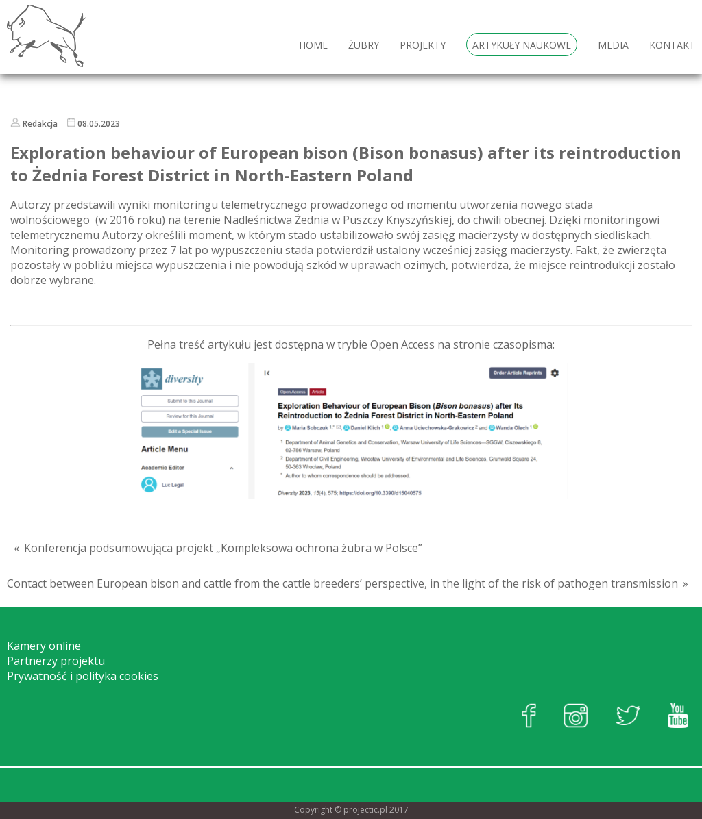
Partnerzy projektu (56, 660)
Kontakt (672, 44)
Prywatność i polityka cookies (82, 675)
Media (613, 44)
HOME (313, 44)
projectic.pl (365, 810)
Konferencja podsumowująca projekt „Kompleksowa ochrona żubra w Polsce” (223, 547)
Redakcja (40, 123)
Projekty (423, 44)
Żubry (363, 44)
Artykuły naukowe (521, 44)
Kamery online (44, 645)
